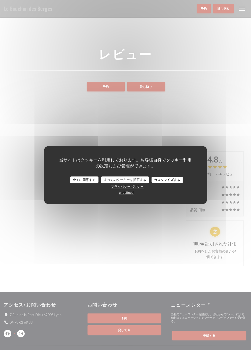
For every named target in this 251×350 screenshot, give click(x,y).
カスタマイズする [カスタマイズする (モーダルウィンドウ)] (167, 180)
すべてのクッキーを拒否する (125, 180)
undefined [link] (126, 192)
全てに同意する (84, 180)
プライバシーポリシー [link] (127, 186)
